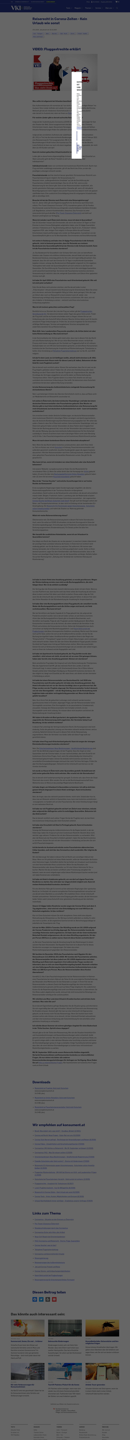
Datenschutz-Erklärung (81, 128)
